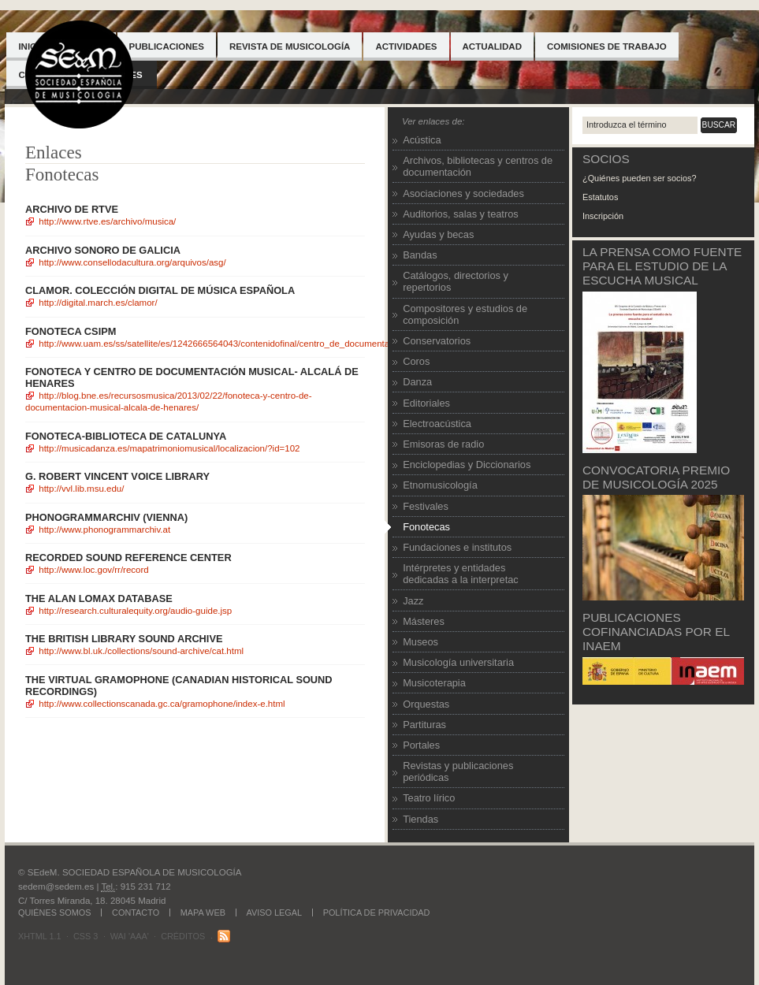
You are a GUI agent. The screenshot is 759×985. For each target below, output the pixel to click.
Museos (420, 642)
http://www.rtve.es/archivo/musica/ (107, 221)
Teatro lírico (429, 798)
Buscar (719, 125)
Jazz (413, 601)
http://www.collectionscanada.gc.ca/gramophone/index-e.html (162, 703)
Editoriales (426, 403)
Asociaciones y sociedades (463, 193)
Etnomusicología (440, 485)
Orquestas (426, 704)
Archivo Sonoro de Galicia (102, 250)
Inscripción (602, 216)
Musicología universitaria (458, 662)
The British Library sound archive (124, 639)
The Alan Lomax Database (99, 598)
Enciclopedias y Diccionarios (466, 464)
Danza (417, 382)
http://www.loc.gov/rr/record (94, 569)
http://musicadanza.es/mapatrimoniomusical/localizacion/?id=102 (169, 448)
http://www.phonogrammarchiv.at (104, 529)
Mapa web (202, 912)
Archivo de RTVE (71, 209)
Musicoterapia (434, 683)
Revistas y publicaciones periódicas (458, 771)
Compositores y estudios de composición (465, 314)
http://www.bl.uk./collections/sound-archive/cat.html (141, 651)
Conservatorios (437, 341)
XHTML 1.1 (39, 936)
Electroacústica (437, 423)
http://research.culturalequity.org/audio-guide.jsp (135, 610)
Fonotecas (426, 527)
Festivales (425, 506)
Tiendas (420, 819)
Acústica (422, 140)
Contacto (135, 912)
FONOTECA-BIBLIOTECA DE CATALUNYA (125, 436)
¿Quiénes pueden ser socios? (639, 178)
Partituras (424, 724)
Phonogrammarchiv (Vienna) (106, 517)
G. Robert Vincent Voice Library (117, 476)
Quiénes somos (54, 912)
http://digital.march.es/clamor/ (98, 302)
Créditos (183, 936)
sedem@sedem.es (56, 886)
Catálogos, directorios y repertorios (455, 281)
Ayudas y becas (438, 234)
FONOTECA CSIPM (70, 331)
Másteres (424, 621)
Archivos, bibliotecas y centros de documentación (478, 166)
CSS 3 (85, 936)
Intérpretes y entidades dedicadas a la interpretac (461, 573)
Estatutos (600, 197)
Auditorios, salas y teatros (461, 214)
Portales (421, 745)
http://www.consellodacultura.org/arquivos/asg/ (132, 262)
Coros (416, 361)
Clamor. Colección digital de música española (160, 290)
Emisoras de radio (443, 444)
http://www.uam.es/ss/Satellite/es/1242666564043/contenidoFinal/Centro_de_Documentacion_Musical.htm (249, 343)
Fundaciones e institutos (457, 547)
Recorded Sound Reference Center (128, 557)
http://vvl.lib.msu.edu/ (81, 488)
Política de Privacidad (376, 912)
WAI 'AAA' (129, 936)
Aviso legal (275, 912)
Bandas (420, 255)
